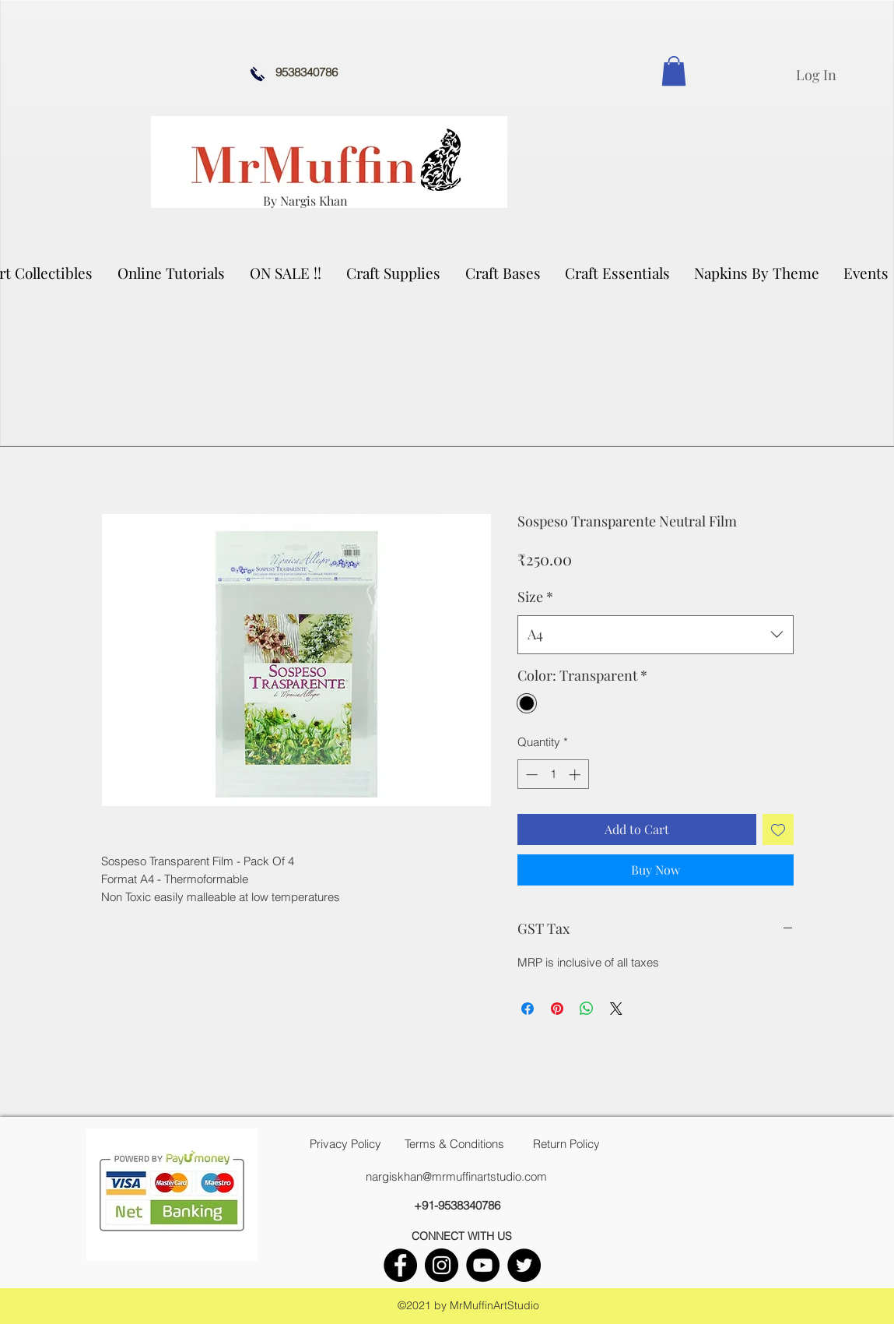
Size (535, 596)
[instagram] (441, 1265)
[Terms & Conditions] (454, 1144)
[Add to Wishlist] (778, 829)
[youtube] (483, 1265)
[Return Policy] (566, 1144)
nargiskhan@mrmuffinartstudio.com (456, 1176)
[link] (673, 71)
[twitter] (524, 1265)
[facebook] (400, 1265)
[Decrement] (530, 774)
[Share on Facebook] (527, 1008)
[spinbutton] (553, 774)
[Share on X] (616, 1008)
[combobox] (655, 634)
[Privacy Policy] (345, 1144)
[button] (394, 272)
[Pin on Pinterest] (557, 1008)
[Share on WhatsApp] (586, 1008)
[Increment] (576, 774)
